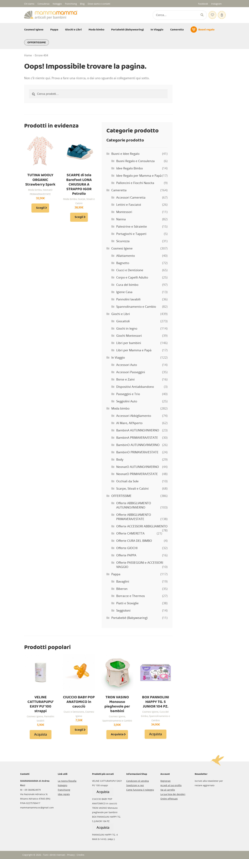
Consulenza (43, 3)
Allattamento (125, 256)
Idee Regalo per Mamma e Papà (139, 176)
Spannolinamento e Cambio (136, 307)
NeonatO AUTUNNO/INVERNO (137, 467)
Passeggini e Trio (128, 394)
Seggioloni (123, 610)
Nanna (121, 219)
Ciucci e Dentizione (129, 270)
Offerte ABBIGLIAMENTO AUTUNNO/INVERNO (133, 505)
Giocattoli (123, 321)
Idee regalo (64, 794)
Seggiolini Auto (126, 401)
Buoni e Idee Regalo (125, 154)
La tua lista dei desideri (172, 794)
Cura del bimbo (127, 285)
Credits (80, 854)
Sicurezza (123, 241)
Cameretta (177, 29)
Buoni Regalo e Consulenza (135, 161)
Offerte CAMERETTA (130, 533)
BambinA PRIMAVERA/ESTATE (137, 438)
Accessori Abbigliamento (133, 416)
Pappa (54, 29)
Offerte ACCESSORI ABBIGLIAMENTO (142, 526)
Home (28, 55)
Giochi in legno (126, 328)
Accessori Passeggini (130, 372)
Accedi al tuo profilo (171, 785)
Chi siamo (29, 3)
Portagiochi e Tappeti (131, 234)
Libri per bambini (128, 343)
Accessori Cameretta (130, 197)
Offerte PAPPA (126, 555)
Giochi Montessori (129, 336)
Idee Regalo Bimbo (129, 168)
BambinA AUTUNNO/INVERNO (137, 430)
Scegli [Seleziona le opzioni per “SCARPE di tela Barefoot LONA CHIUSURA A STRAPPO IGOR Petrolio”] (79, 217)
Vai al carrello (167, 789)
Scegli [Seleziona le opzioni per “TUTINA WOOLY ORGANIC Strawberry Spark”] (40, 207)
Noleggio (57, 3)
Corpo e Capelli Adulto (132, 277)
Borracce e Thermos (130, 596)
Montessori (124, 212)
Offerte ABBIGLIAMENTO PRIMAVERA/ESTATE (133, 517)
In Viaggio (157, 29)
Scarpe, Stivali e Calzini (132, 488)
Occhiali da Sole (127, 481)
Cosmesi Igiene (33, 29)
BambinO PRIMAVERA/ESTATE (137, 452)
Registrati (165, 780)
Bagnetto (122, 263)
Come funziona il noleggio (140, 789)
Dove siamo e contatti (99, 3)
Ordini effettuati (169, 798)
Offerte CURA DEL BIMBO (134, 541)
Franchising (71, 3)
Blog (82, 3)
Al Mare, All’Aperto (129, 423)
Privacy (71, 854)
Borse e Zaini (125, 379)
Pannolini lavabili (128, 299)
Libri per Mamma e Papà (133, 350)
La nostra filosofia (67, 780)
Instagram (216, 3)
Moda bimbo (96, 29)
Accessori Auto (126, 365)
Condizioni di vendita (137, 780)
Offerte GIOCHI (127, 548)
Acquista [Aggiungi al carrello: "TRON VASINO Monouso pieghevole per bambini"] (117, 734)
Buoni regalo (206, 29)
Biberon (122, 589)
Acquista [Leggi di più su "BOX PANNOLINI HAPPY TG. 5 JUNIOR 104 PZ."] (155, 734)
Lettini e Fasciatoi (128, 205)
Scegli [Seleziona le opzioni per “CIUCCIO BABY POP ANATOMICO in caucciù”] (79, 729)
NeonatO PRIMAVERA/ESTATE (137, 474)
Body (119, 459)
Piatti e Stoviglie (127, 603)
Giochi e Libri (73, 29)
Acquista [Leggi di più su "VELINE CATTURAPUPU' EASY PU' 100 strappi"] (40, 734)
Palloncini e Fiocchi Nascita (135, 183)
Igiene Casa (124, 292)
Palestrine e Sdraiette (131, 226)
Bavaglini (122, 581)
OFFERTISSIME (36, 42)
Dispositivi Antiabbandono (135, 387)
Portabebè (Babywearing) (127, 29)
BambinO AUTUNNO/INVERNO (138, 445)
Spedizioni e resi (135, 785)
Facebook (203, 3)
